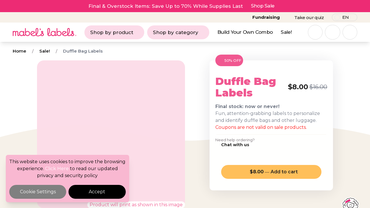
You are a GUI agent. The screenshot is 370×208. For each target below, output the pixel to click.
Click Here (57, 168)
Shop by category (178, 32)
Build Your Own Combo (245, 32)
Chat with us (235, 144)
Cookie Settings (38, 191)
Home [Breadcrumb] (19, 51)
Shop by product (114, 32)
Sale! (286, 32)
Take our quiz (309, 17)
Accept (97, 191)
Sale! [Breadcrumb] (44, 51)
